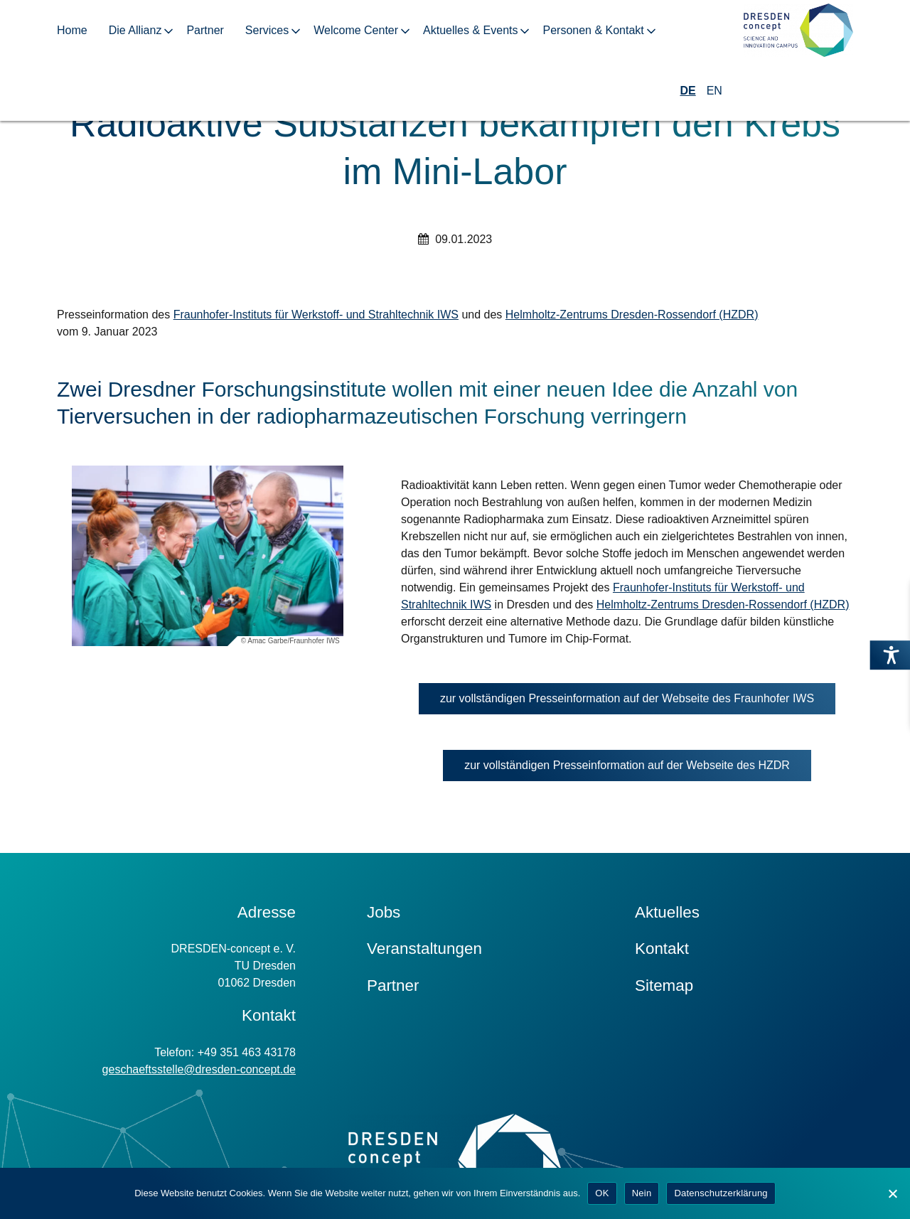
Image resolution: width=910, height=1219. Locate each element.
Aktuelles (667, 912)
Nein (642, 1193)
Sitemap (664, 985)
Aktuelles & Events (470, 30)
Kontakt (662, 948)
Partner (204, 30)
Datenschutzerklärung (720, 1193)
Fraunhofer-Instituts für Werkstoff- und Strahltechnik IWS (316, 314)
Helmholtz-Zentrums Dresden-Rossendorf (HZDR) (632, 314)
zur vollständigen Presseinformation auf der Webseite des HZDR (637, 768)
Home (72, 30)
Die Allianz (135, 30)
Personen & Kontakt (592, 30)
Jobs (383, 912)
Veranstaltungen (424, 948)
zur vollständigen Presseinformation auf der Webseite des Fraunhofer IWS (637, 701)
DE (687, 91)
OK (602, 1193)
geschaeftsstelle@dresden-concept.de (199, 1069)
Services (267, 30)
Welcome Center (356, 30)
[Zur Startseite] (798, 31)
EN (714, 91)
